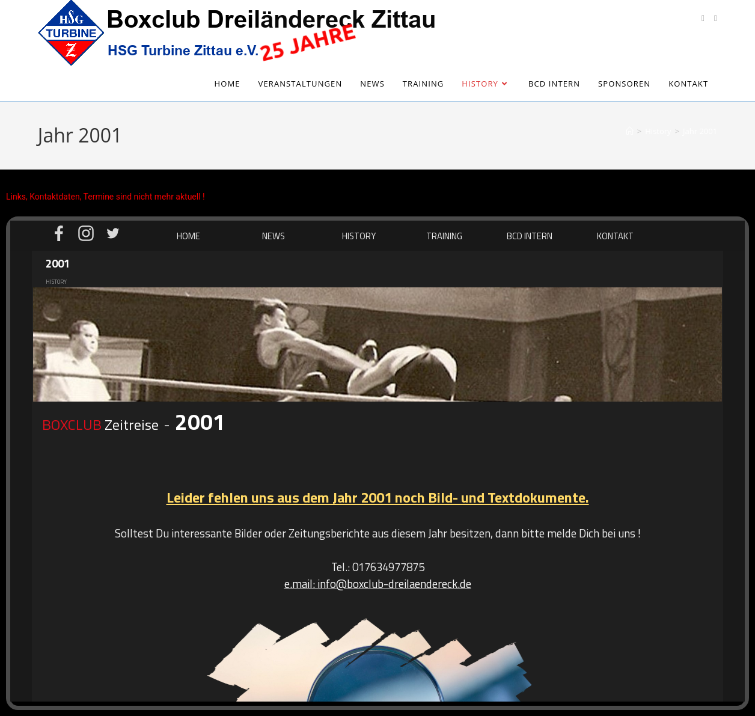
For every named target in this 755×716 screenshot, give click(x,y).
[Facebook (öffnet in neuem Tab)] (703, 18)
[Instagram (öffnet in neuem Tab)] (715, 18)
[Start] (630, 131)
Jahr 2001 (700, 131)
